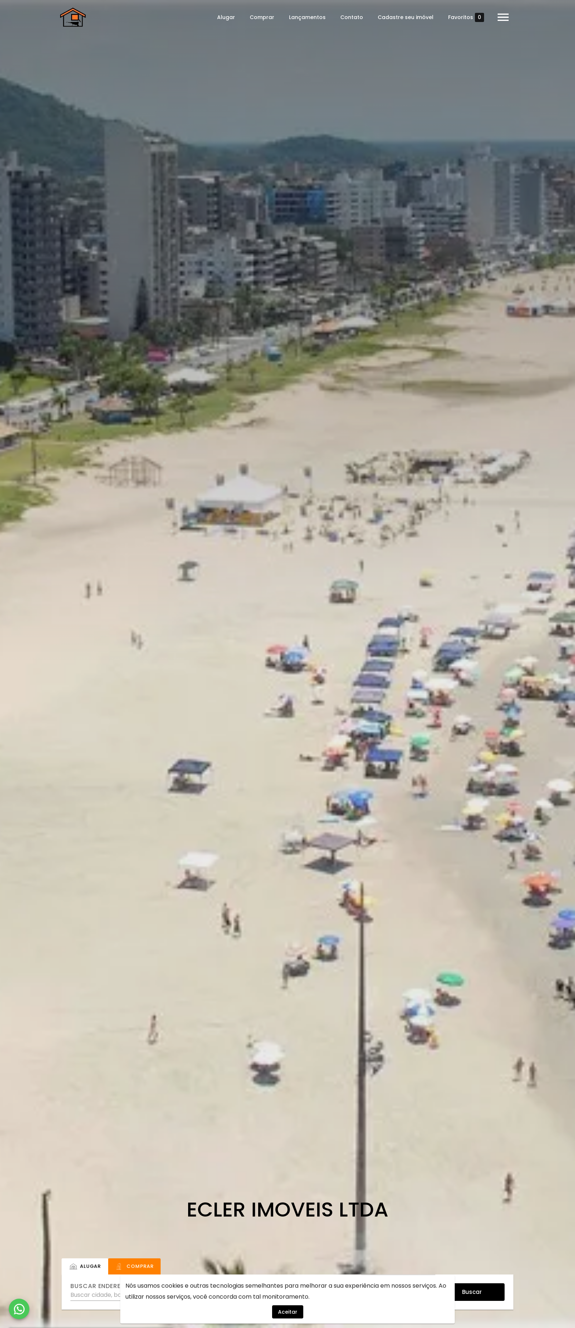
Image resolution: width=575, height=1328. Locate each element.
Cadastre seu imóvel (404, 17)
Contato (350, 17)
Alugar (225, 17)
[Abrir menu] (501, 17)
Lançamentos (306, 17)
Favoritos (465, 17)
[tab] (85, 1266)
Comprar (260, 17)
